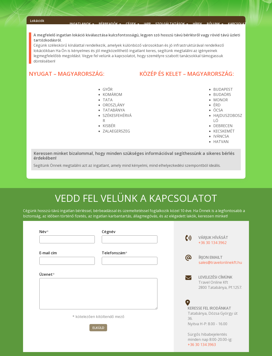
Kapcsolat (237, 23)
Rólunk (215, 23)
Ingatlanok (82, 23)
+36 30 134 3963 (202, 344)
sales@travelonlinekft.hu (220, 262)
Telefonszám (113, 252)
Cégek (132, 23)
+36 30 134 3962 (212, 242)
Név (43, 231)
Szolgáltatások (171, 23)
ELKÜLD (98, 327)
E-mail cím (48, 252)
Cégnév (109, 231)
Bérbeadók (110, 23)
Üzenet (46, 274)
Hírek (197, 23)
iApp (147, 23)
